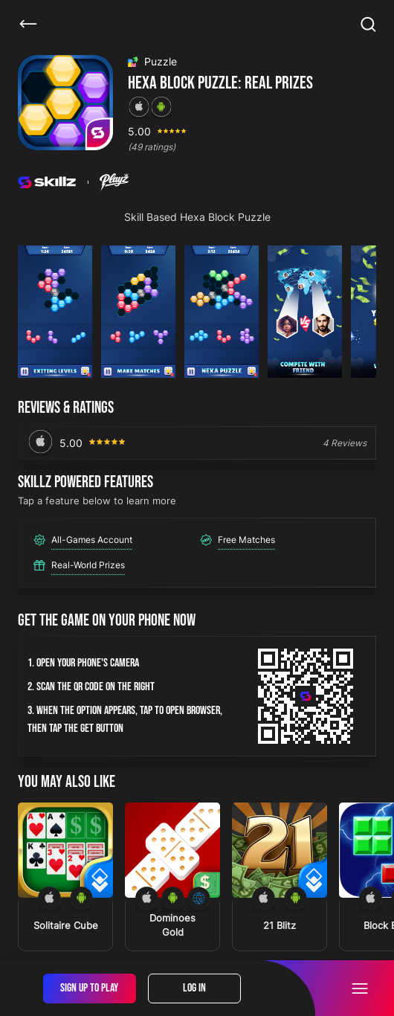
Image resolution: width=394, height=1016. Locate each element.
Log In (194, 988)
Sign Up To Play (89, 988)
